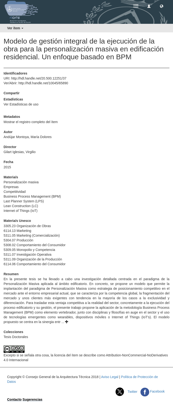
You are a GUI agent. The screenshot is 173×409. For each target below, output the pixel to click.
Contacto (14, 399)
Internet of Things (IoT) (20, 211)
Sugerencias (32, 399)
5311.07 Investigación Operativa (27, 254)
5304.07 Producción (18, 240)
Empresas (11, 187)
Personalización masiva (21, 182)
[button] (161, 6)
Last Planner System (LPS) (24, 201)
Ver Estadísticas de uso (21, 104)
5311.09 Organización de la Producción (33, 259)
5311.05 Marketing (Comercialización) (32, 235)
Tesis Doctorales (16, 337)
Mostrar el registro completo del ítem (31, 122)
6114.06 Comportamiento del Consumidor (35, 264)
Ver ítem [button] (15, 28)
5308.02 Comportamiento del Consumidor (35, 245)
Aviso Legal (109, 377)
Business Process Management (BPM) (32, 196)
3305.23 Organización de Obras (27, 226)
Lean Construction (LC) (21, 206)
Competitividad (15, 192)
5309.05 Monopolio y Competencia (29, 250)
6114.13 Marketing (17, 231)
